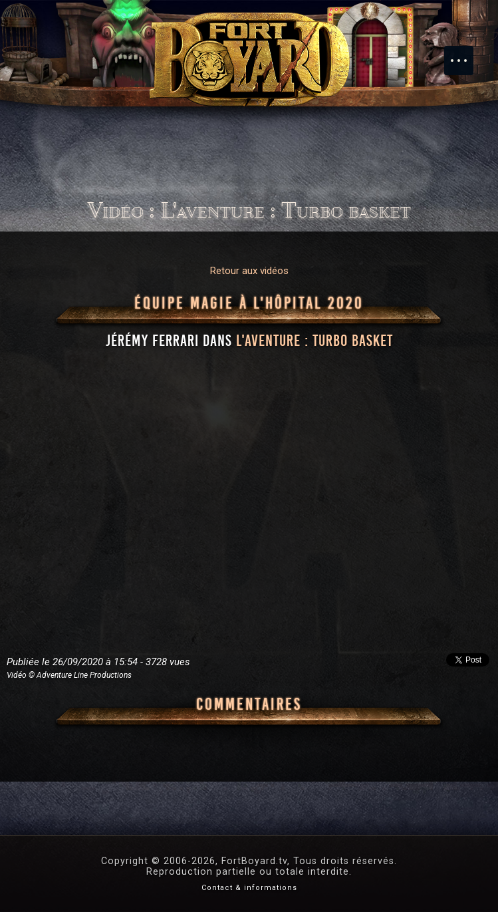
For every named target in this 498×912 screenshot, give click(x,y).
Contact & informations (249, 887)
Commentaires (249, 704)
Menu (465, 54)
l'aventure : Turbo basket (314, 340)
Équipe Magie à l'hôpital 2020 (249, 303)
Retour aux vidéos (249, 271)
